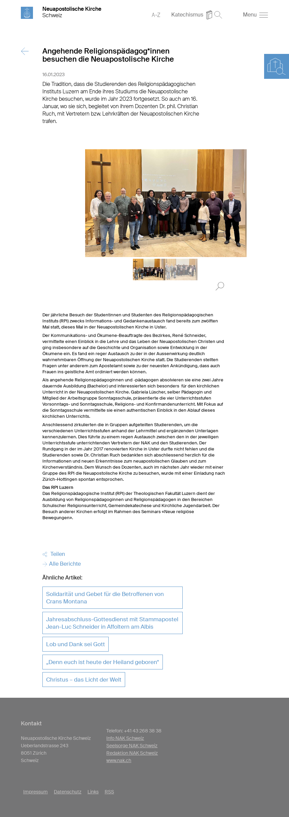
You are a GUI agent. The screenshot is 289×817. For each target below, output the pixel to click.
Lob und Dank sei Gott (75, 644)
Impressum (35, 792)
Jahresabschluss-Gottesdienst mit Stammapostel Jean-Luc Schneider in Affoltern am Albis (112, 623)
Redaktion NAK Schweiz (132, 753)
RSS (109, 792)
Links (93, 792)
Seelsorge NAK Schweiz (131, 746)
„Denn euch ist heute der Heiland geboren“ (102, 662)
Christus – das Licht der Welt (83, 679)
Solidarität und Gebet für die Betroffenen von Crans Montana (105, 597)
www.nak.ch (118, 760)
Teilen (53, 554)
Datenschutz (67, 792)
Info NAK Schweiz (125, 738)
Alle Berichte (61, 563)
